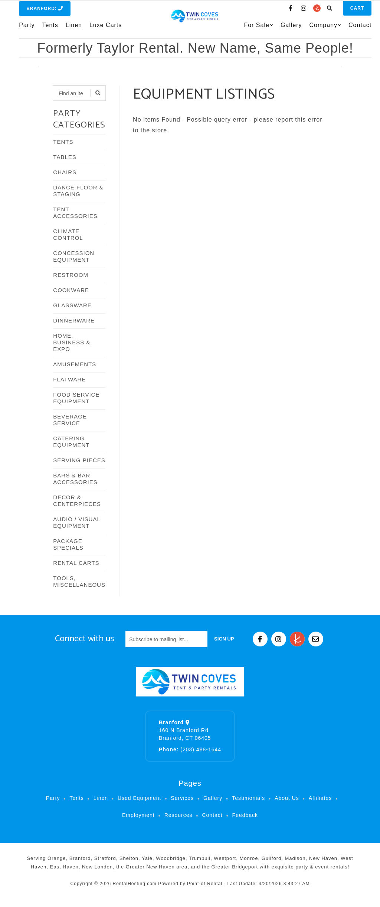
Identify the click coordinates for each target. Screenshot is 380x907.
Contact (349, 28)
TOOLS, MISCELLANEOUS (79, 581)
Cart (346, 11)
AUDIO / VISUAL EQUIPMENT (76, 522)
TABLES (64, 157)
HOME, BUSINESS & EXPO (71, 342)
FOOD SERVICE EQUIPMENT (76, 397)
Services (182, 798)
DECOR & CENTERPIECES (77, 500)
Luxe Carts (105, 28)
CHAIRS (64, 172)
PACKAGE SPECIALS (68, 544)
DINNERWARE (74, 320)
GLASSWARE (72, 305)
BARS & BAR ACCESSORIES (75, 478)
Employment (138, 815)
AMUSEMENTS (74, 364)
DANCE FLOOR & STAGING (78, 190)
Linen (74, 28)
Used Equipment (139, 798)
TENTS (63, 142)
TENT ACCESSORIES (75, 212)
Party (27, 28)
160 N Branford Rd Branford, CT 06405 (185, 730)
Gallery (280, 28)
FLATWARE (69, 379)
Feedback (245, 815)
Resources (178, 815)
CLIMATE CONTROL (68, 234)
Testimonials (248, 798)
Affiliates (320, 798)
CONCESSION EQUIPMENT (73, 256)
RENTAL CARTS (76, 563)
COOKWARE (71, 290)
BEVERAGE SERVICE (70, 419)
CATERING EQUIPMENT (71, 441)
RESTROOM (70, 275)
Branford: (44, 11)
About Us (287, 798)
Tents (50, 28)
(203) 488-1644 (190, 749)
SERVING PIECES (79, 460)
